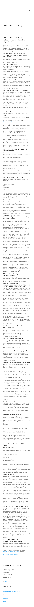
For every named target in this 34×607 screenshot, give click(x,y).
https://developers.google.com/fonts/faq (11, 551)
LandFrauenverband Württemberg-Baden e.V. (12, 591)
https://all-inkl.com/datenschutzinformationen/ (12, 121)
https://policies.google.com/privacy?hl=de (11, 554)
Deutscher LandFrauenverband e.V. (10, 590)
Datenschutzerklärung (7, 600)
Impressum (5, 598)
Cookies (4, 601)
